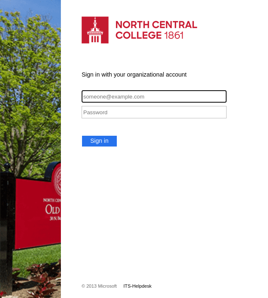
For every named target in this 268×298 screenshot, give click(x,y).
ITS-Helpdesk (137, 286)
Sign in (99, 140)
